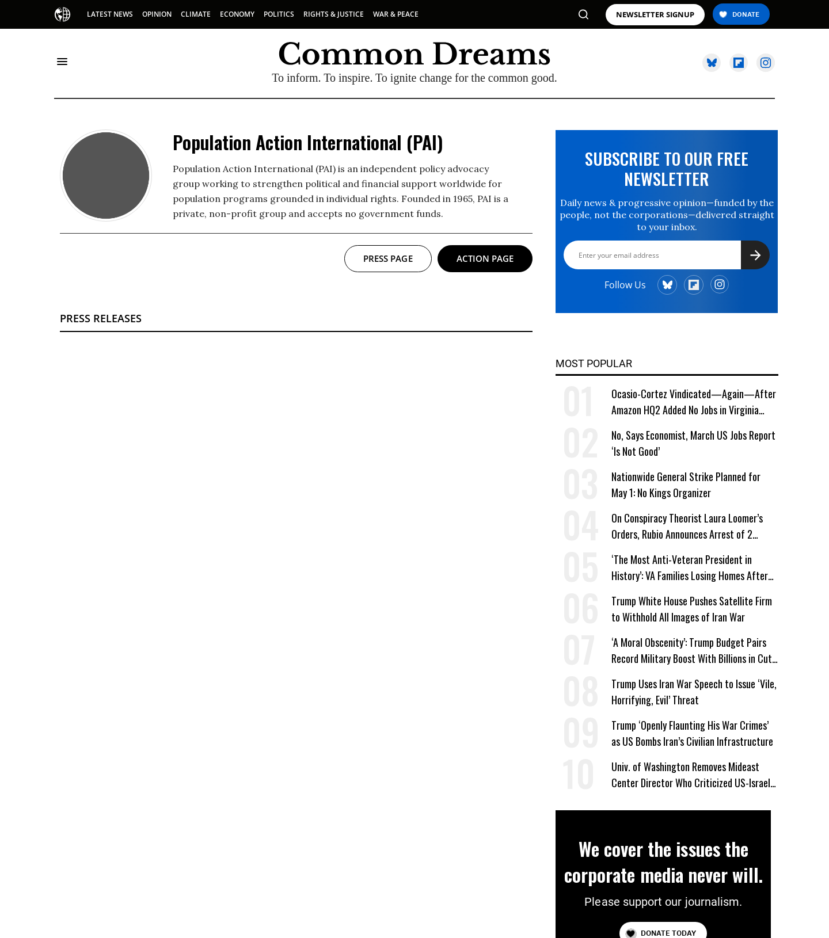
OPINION (157, 14)
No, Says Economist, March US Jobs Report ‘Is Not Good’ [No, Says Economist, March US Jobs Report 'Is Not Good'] (693, 443)
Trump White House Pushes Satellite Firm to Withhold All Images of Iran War (691, 608)
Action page (485, 258)
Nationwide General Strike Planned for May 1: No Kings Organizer (685, 484)
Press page (388, 258)
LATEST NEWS (110, 14)
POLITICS (279, 14)
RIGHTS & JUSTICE (333, 14)
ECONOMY (237, 14)
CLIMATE (196, 14)
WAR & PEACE (396, 14)
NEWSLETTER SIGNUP (655, 14)
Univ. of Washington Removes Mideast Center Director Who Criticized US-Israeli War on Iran (692, 775)
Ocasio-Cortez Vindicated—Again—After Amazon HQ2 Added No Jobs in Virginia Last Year (693, 402)
